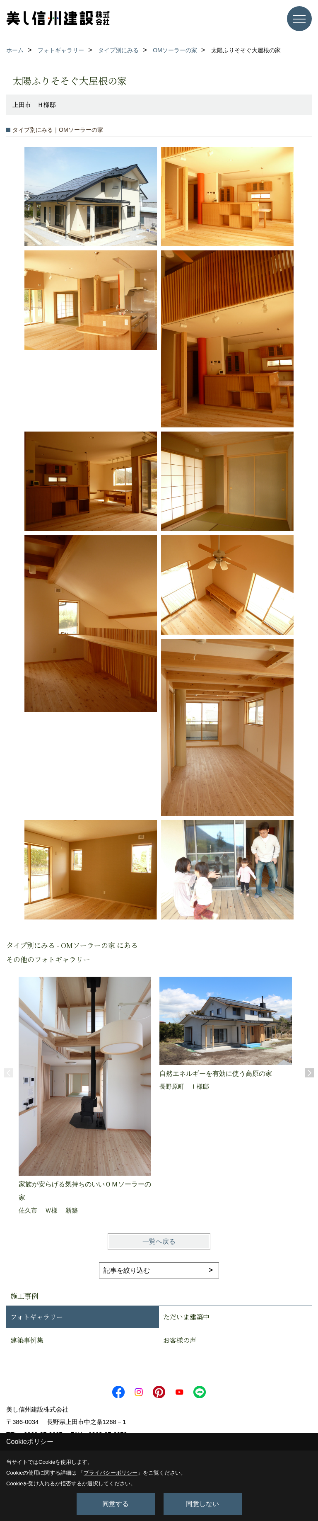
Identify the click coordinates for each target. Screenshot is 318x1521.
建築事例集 (26, 1340)
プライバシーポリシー (110, 1473)
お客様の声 (179, 1340)
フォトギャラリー (36, 1317)
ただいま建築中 (186, 1317)
